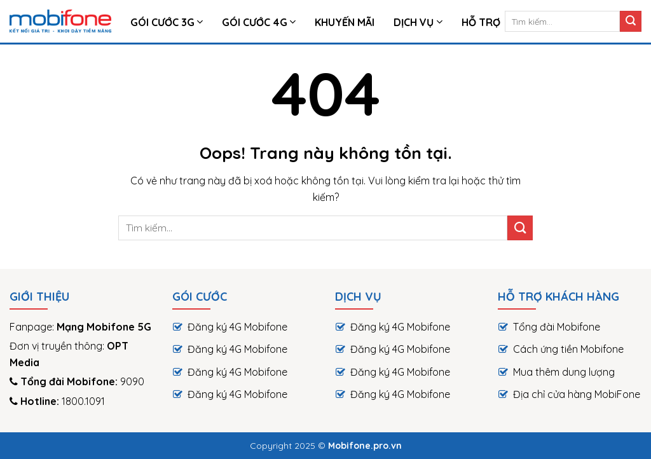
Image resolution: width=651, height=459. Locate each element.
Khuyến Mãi (344, 22)
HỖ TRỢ (481, 22)
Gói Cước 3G (166, 22)
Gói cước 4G (259, 22)
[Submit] (630, 21)
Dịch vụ (418, 22)
